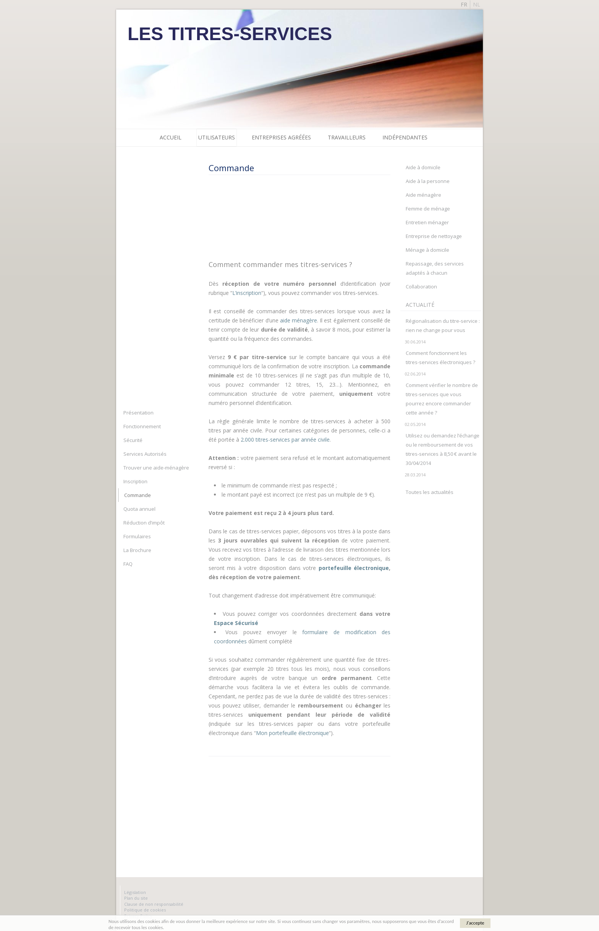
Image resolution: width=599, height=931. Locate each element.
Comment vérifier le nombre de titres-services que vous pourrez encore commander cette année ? (442, 399)
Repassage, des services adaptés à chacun (435, 268)
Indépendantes (404, 137)
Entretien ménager (427, 222)
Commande (137, 495)
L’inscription (246, 292)
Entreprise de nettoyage (434, 236)
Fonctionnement (142, 426)
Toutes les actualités (429, 492)
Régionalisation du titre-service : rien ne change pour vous (443, 325)
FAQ (128, 563)
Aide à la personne (428, 181)
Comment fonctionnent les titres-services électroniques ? (440, 358)
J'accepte (475, 923)
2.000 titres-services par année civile (285, 439)
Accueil (170, 137)
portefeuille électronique (354, 568)
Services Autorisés (145, 453)
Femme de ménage (428, 208)
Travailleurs (347, 137)
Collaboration (421, 286)
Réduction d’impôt (144, 522)
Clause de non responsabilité (153, 904)
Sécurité (132, 440)
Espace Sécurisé (236, 623)
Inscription (135, 481)
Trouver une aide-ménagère (156, 467)
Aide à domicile (423, 167)
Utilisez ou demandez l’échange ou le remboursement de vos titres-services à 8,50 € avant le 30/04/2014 (442, 449)
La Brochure (137, 550)
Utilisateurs (216, 137)
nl (476, 4)
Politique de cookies (145, 910)
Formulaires (137, 536)
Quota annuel (139, 508)
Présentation (138, 412)
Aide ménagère (423, 194)
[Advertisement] (296, 217)
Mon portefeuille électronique (292, 733)
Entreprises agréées (281, 137)
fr (464, 4)
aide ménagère (298, 320)
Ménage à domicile (427, 249)
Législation (135, 892)
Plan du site (136, 898)
